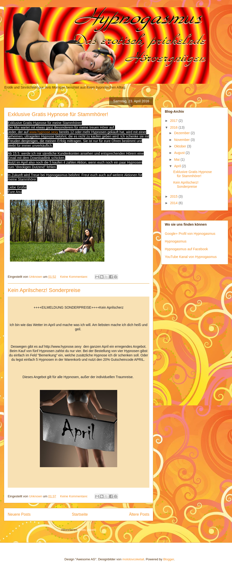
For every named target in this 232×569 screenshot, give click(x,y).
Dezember (182, 133)
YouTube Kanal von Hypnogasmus (191, 257)
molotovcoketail (133, 559)
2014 (174, 203)
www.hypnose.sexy (43, 132)
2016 (174, 127)
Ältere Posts (139, 514)
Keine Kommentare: (74, 276)
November (182, 140)
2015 (174, 196)
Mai (177, 159)
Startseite (80, 514)
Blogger (168, 559)
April (178, 166)
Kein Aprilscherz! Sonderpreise (44, 290)
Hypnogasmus (176, 241)
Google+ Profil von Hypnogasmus (190, 234)
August (179, 153)
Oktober (180, 146)
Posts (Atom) (87, 530)
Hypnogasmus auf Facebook (186, 249)
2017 (174, 121)
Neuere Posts (19, 514)
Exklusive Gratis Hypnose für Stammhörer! (58, 114)
